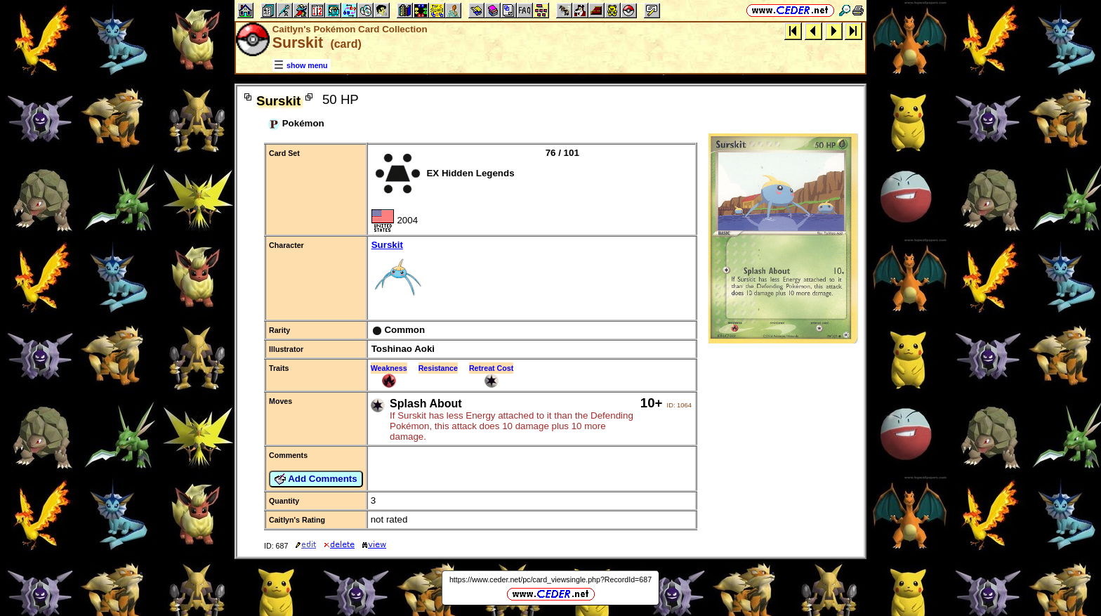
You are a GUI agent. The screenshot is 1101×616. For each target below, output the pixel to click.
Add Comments (316, 479)
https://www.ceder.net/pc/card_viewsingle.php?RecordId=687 (550, 579)
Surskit (531, 273)
